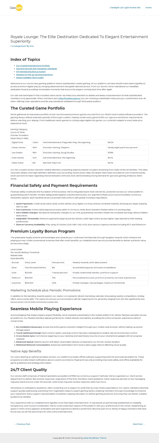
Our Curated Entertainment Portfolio (34, 66)
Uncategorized (19, 46)
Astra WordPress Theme (95, 438)
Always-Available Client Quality (31, 77)
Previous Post (22, 424)
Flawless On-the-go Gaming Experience (35, 74)
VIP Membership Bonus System (31, 71)
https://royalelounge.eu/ (70, 98)
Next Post (138, 424)
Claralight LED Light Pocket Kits (127, 7)
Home (149, 7)
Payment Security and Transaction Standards (38, 68)
